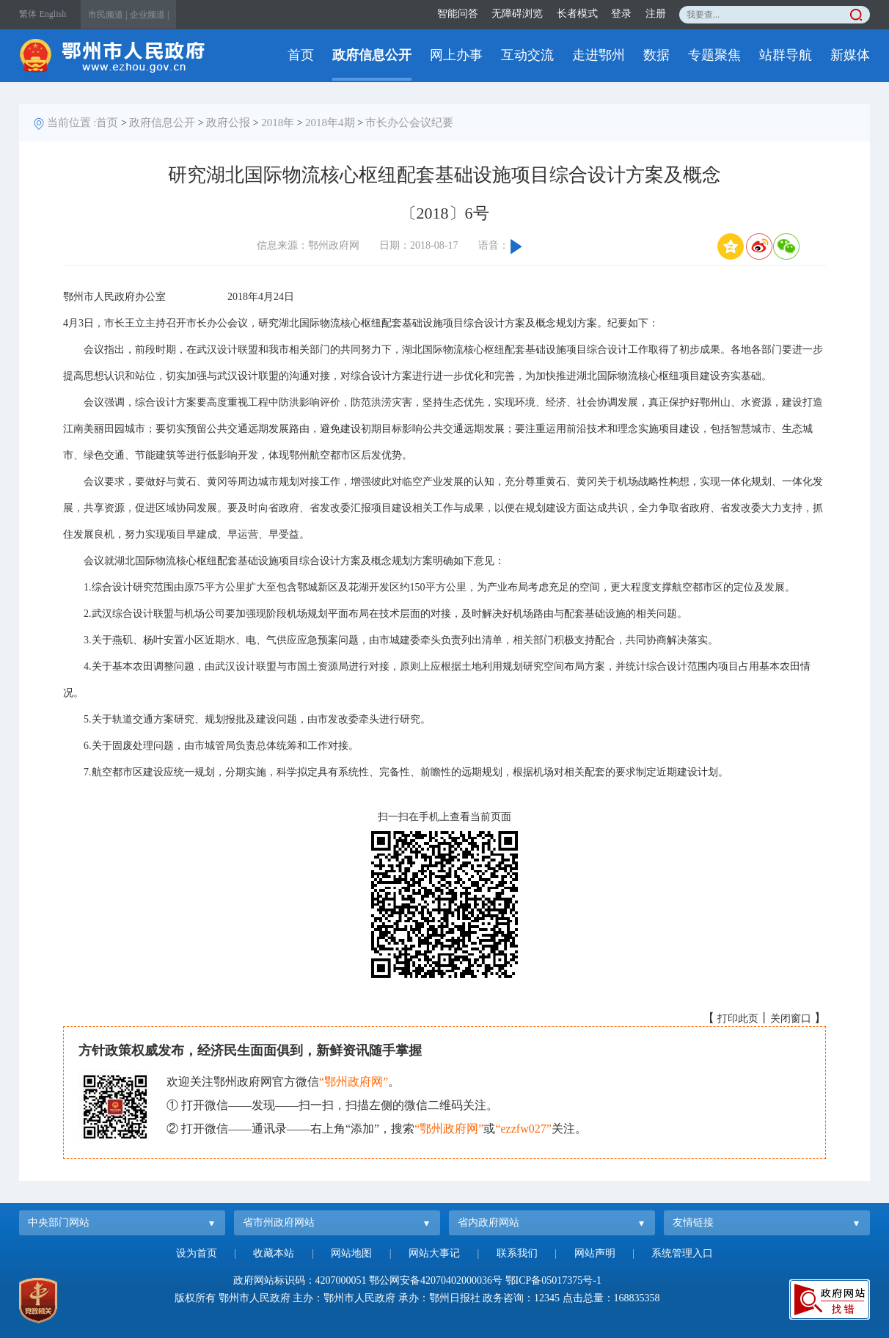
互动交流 (527, 55)
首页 (301, 55)
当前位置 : (72, 122)
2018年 (277, 122)
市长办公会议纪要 (409, 122)
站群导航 (785, 55)
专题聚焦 (714, 55)
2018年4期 (330, 122)
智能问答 (457, 13)
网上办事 (456, 55)
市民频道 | (107, 15)
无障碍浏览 (517, 13)
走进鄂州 (598, 55)
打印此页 (737, 1018)
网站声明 (594, 1253)
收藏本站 (273, 1253)
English (53, 14)
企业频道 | (149, 15)
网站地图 (351, 1253)
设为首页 (196, 1253)
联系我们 (517, 1253)
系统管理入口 (682, 1253)
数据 (656, 55)
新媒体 (850, 55)
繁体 (28, 14)
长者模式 (577, 13)
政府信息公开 (371, 55)
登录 (621, 13)
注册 (655, 13)
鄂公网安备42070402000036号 (435, 1280)
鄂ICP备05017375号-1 (553, 1280)
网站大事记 (434, 1253)
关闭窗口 (790, 1018)
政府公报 (228, 122)
